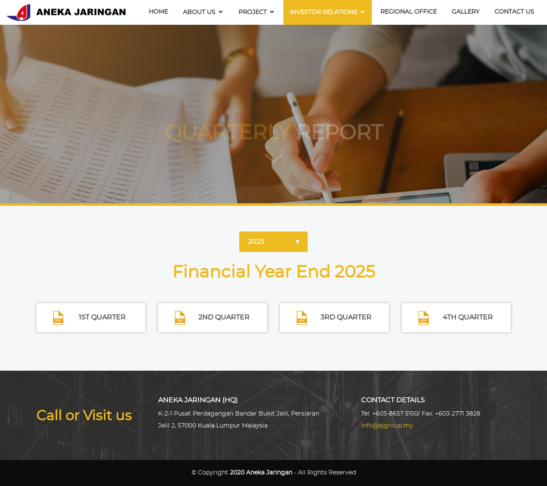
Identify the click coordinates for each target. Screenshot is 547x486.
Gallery (465, 12)
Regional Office (408, 12)
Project (252, 12)
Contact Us (514, 12)
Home (158, 12)
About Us (199, 12)
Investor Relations (323, 12)
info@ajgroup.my (387, 426)
